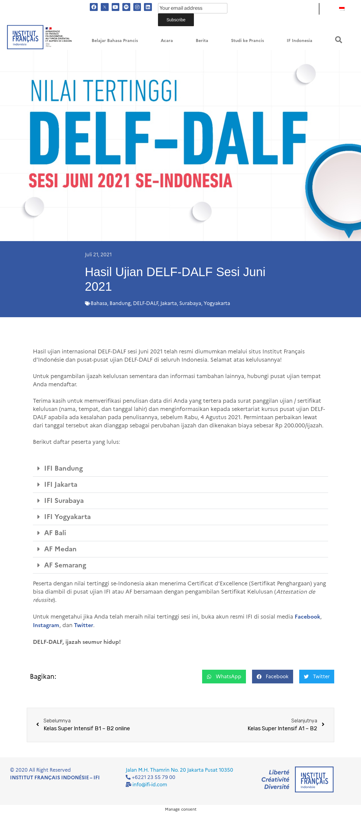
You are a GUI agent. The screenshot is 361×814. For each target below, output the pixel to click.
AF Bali (55, 533)
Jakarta (168, 303)
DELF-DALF (145, 303)
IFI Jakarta (60, 484)
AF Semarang (65, 565)
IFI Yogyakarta (67, 517)
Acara (167, 40)
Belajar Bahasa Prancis (115, 40)
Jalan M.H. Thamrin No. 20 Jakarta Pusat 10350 (179, 770)
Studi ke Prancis (247, 40)
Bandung (120, 303)
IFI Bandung (63, 468)
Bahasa (99, 303)
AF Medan (60, 549)
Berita (202, 40)
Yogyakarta (217, 303)
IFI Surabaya (64, 501)
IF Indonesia (299, 40)
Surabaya (190, 303)
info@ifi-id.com (149, 785)
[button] (339, 40)
